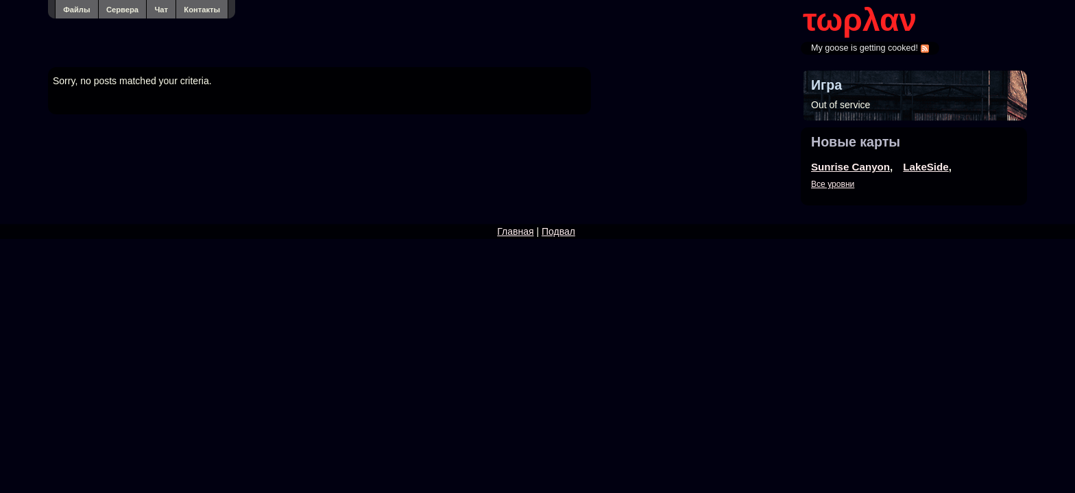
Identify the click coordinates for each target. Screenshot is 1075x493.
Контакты (202, 9)
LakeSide (925, 167)
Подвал (558, 231)
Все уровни (832, 184)
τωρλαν (860, 20)
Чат (161, 9)
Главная (515, 231)
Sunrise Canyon (850, 167)
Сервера (122, 9)
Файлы (76, 9)
